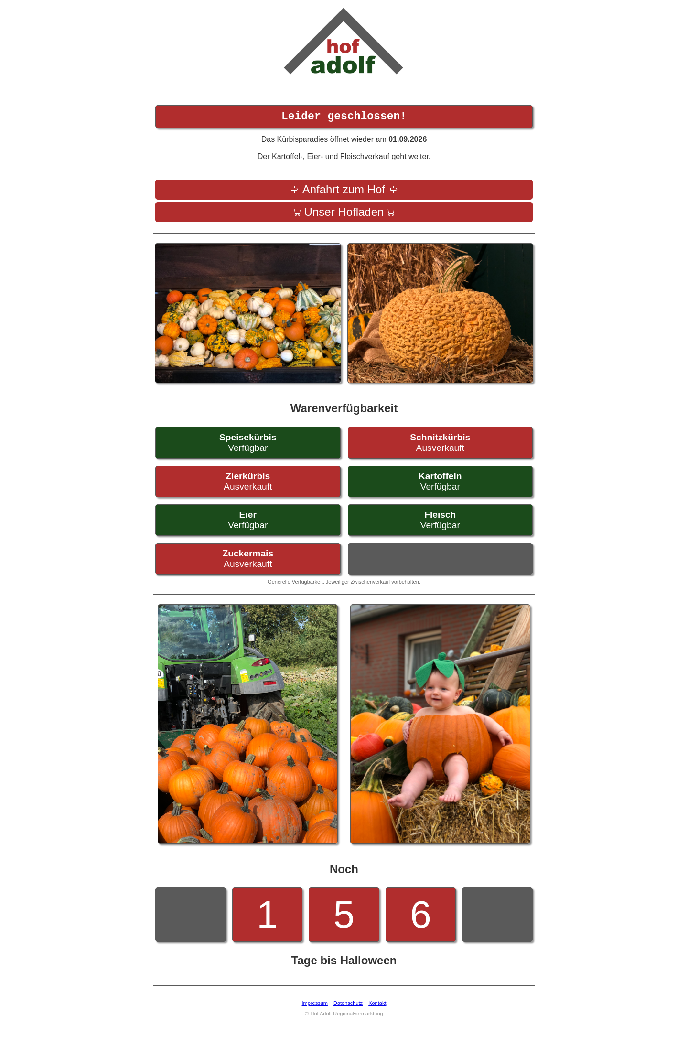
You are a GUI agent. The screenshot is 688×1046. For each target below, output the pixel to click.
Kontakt (377, 1006)
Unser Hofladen (344, 214)
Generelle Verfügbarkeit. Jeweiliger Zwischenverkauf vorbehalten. (344, 584)
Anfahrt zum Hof (343, 192)
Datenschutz (348, 1006)
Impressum (315, 1006)
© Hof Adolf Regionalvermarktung (344, 1016)
